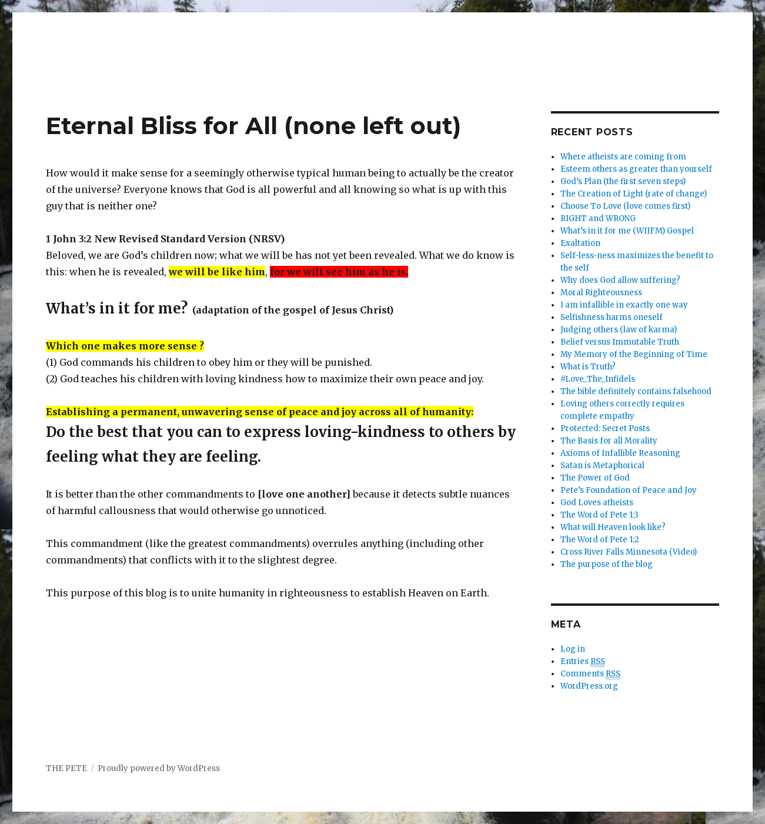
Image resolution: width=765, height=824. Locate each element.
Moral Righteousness (601, 293)
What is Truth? (588, 367)
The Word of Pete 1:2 (599, 540)
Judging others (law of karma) (618, 330)
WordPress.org (589, 686)
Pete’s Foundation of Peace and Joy (628, 490)
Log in (572, 649)
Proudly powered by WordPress (159, 768)
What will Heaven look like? (613, 527)
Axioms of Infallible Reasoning (620, 453)
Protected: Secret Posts (605, 428)
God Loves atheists (596, 503)
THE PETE (66, 768)
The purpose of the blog (606, 564)
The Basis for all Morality (608, 441)
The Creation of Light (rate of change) (633, 194)
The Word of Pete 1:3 (599, 515)
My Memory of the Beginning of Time (633, 354)
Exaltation (580, 243)
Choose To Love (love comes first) (625, 206)
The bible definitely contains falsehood (635, 391)
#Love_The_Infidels (597, 379)
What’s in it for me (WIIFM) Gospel (627, 231)
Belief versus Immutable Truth (619, 342)
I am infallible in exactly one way (624, 305)
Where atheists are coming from (623, 157)
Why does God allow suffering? (620, 280)
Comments (590, 674)
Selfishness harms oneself (611, 317)
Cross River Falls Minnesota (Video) (628, 552)
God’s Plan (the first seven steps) (623, 181)
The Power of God (595, 478)
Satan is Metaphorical (602, 466)
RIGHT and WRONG (598, 218)
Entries (582, 661)
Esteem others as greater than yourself (636, 169)
